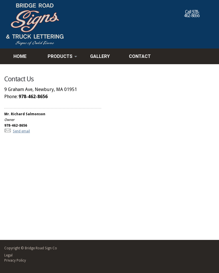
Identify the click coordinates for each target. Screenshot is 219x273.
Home (20, 56)
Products (58, 57)
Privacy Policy (15, 260)
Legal (8, 255)
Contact (140, 56)
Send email (21, 131)
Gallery (100, 56)
